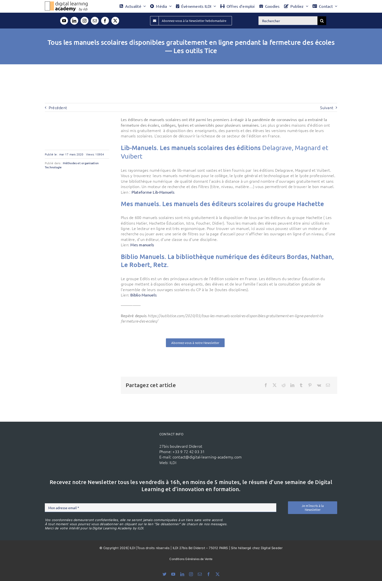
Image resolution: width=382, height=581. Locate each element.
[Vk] (319, 385)
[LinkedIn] (292, 385)
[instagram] (84, 21)
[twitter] (115, 21)
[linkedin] (74, 21)
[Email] (328, 385)
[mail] (95, 21)
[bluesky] (164, 574)
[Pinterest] (310, 385)
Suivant (326, 107)
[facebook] (105, 21)
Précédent (58, 107)
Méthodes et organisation (81, 163)
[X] (274, 385)
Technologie (53, 167)
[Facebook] (265, 385)
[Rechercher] (287, 20)
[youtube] (64, 21)
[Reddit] (283, 385)
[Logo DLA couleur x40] (66, 3)
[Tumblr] (301, 385)
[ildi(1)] (127, 439)
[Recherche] (321, 20)
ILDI (173, 462)
